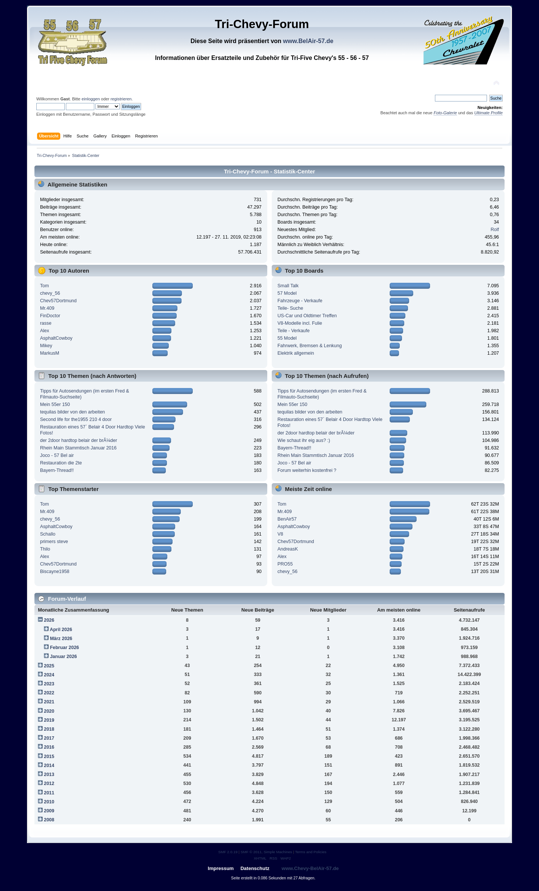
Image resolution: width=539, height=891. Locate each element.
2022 (49, 692)
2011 (49, 792)
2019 (49, 720)
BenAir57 (286, 519)
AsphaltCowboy (56, 338)
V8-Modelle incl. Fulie (299, 323)
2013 (49, 774)
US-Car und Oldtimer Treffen (307, 315)
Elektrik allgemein (295, 353)
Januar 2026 (63, 656)
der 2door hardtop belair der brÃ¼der (78, 440)
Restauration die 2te (61, 463)
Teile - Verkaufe (293, 330)
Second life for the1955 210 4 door (76, 419)
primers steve (54, 541)
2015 (49, 756)
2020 (49, 711)
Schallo (47, 534)
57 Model (286, 293)
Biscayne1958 (54, 571)
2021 (49, 701)
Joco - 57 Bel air (57, 455)
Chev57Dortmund (58, 300)
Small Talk (288, 285)
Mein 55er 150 (55, 404)
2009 (49, 810)
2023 (49, 684)
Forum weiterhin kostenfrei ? (306, 470)
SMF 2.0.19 (228, 852)
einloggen (91, 99)
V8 (280, 534)
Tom (44, 285)
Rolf (495, 229)
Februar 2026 (64, 647)
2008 (49, 819)
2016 (49, 747)
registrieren (120, 99)
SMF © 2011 (251, 852)
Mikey (46, 345)
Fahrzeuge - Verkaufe (299, 300)
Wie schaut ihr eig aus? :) (303, 440)
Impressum (221, 868)
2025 (49, 666)
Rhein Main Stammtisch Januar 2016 (78, 448)
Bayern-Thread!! (57, 470)
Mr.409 (47, 308)
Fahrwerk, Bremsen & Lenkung (309, 345)
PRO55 (285, 564)
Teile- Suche (290, 308)
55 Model (286, 338)
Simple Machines (278, 852)
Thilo (45, 549)
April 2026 (61, 629)
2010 (49, 801)
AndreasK (287, 549)
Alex (44, 330)
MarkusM (49, 353)
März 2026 (61, 638)
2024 (49, 675)
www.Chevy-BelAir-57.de (310, 868)
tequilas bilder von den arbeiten (72, 412)
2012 (49, 783)
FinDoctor (50, 315)
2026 (49, 620)
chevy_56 (50, 293)
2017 (49, 738)
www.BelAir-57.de (308, 41)
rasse (46, 323)
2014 (49, 765)
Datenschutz (254, 868)
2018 (49, 729)
